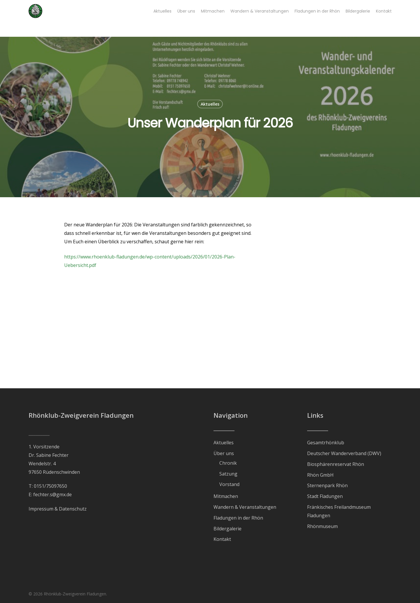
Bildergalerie (228, 528)
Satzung (228, 474)
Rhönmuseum (322, 526)
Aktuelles (210, 104)
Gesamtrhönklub (325, 442)
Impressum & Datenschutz (58, 509)
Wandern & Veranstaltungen (245, 507)
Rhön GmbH (320, 475)
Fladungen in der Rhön (238, 518)
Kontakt (222, 539)
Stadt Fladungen (325, 496)
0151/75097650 (50, 486)
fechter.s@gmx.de (52, 494)
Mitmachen (226, 496)
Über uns (224, 453)
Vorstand (229, 484)
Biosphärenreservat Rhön (335, 464)
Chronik (228, 463)
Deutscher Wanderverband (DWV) (344, 453)
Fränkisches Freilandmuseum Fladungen (339, 511)
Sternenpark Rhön (327, 485)
